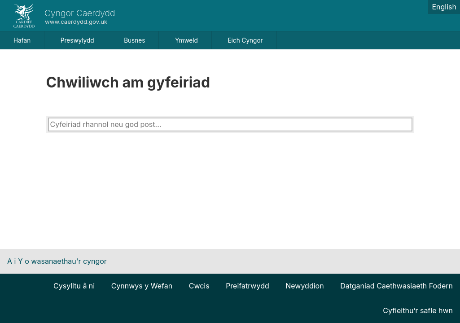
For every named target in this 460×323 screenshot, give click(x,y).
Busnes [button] (134, 40)
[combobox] (230, 124)
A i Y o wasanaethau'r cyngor (57, 261)
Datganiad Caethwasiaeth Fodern (396, 285)
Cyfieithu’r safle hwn (418, 310)
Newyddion (304, 285)
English (444, 6)
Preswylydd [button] (77, 40)
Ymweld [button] (186, 40)
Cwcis (199, 285)
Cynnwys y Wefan (142, 285)
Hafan (22, 40)
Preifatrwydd (247, 285)
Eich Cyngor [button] (245, 40)
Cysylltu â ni (74, 285)
